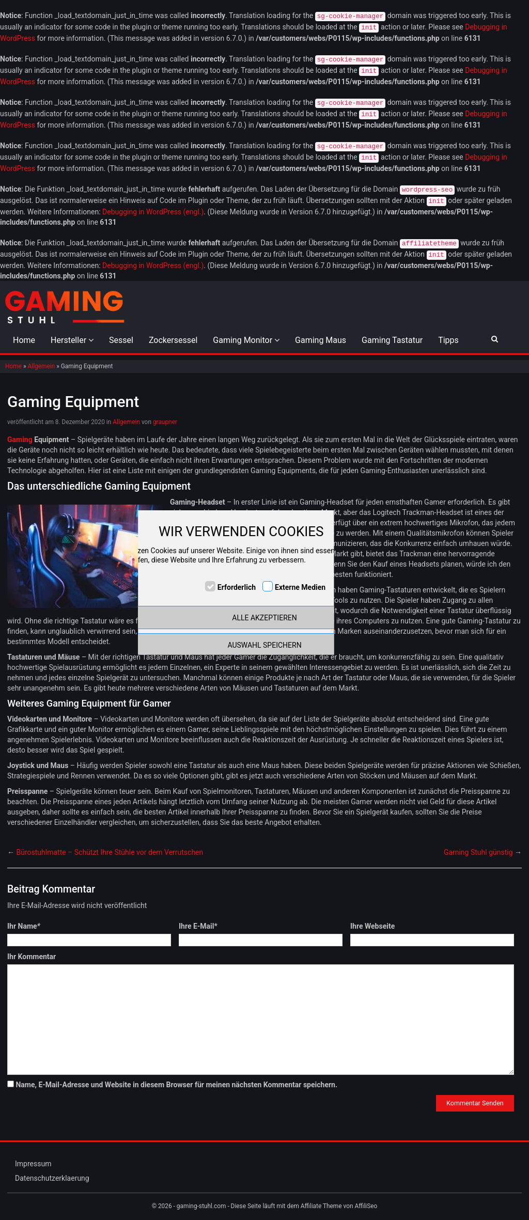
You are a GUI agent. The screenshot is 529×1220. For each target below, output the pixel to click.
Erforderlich (236, 587)
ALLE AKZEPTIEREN (264, 618)
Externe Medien (300, 587)
